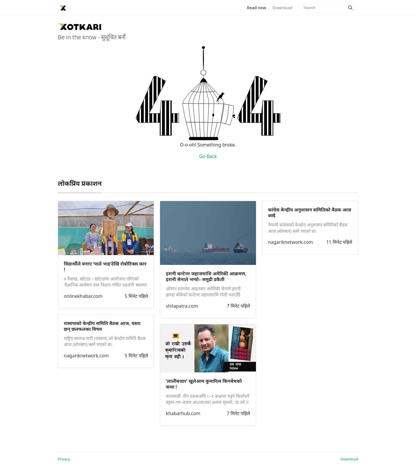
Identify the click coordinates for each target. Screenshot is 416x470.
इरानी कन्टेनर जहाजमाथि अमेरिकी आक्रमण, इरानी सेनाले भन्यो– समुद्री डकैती (206, 276)
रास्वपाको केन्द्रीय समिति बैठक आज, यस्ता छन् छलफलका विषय (102, 326)
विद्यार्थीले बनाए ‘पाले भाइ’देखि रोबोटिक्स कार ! (105, 267)
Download (282, 7)
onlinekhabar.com (83, 296)
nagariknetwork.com (86, 355)
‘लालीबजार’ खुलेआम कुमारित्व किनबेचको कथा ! (204, 384)
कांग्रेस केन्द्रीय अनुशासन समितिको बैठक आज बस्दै (309, 213)
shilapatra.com (182, 306)
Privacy (64, 459)
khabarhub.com (183, 413)
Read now (258, 7)
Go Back (208, 156)
